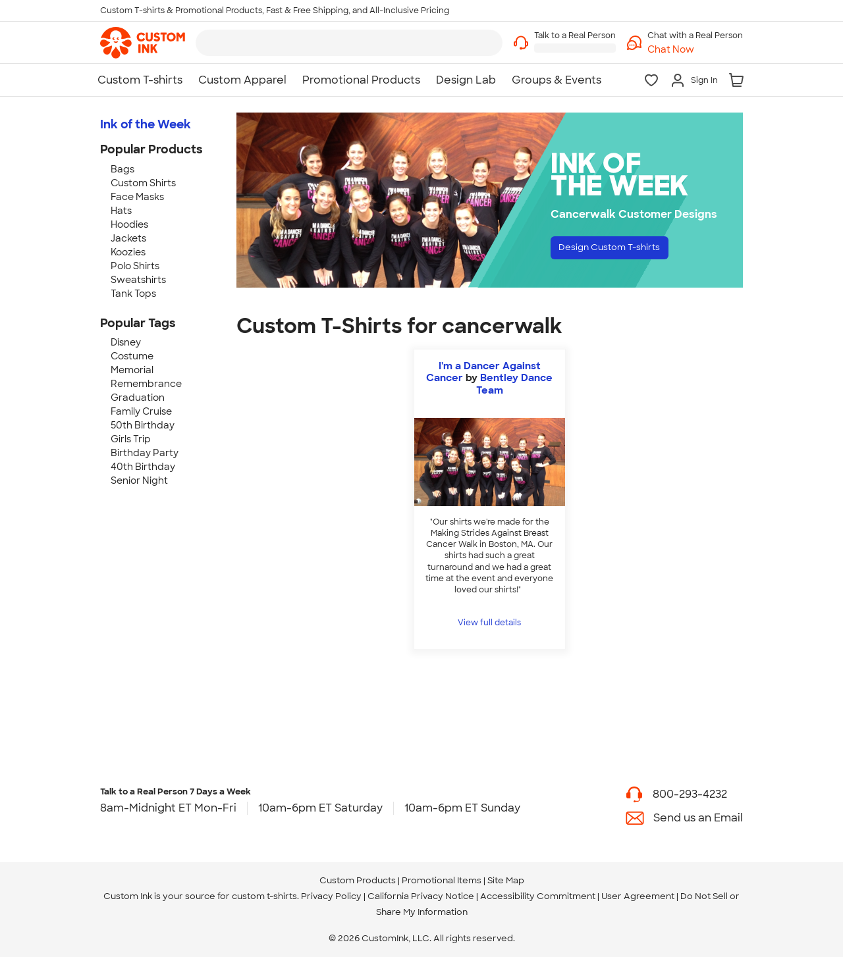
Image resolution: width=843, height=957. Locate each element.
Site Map (505, 880)
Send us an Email (698, 818)
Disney (126, 342)
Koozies (128, 252)
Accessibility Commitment (537, 896)
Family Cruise (141, 411)
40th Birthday (143, 467)
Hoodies (129, 224)
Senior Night (139, 480)
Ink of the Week (145, 124)
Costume (132, 356)
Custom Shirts (143, 183)
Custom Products (357, 880)
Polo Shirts (135, 266)
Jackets (128, 238)
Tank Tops (133, 293)
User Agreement (637, 896)
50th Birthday (143, 425)
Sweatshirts (138, 280)
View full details (489, 622)
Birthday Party (144, 453)
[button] (695, 50)
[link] (142, 43)
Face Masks (137, 197)
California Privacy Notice (420, 896)
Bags (122, 169)
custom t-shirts (264, 896)
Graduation (138, 397)
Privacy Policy (331, 896)
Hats (121, 211)
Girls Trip (131, 439)
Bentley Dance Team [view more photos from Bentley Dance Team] (514, 383)
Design (623, 250)
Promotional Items (441, 880)
